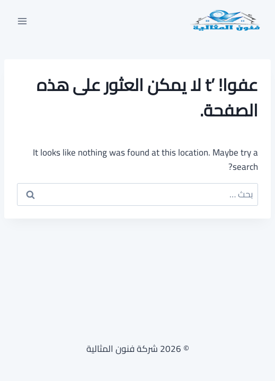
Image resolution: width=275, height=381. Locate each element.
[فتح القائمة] (22, 21)
